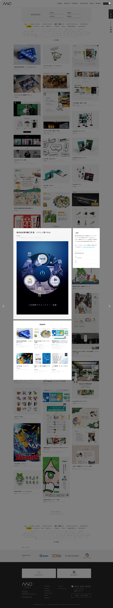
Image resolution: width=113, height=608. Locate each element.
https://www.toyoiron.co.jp (89, 247)
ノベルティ (20, 344)
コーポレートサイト (39, 344)
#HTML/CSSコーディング (39, 347)
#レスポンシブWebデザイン (39, 348)
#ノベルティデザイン (21, 347)
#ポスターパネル (38, 237)
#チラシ (57, 372)
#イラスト (18, 370)
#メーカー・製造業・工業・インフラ (23, 237)
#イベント (33, 237)
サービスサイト (56, 344)
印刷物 (19, 235)
